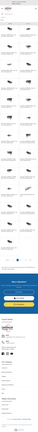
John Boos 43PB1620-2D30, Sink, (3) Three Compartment (9, 213)
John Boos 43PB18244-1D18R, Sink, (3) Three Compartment (27, 142)
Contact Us (19, 292)
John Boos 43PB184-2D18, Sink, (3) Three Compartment (9, 230)
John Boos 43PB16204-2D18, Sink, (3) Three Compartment (27, 213)
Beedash (4, 426)
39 (26, 260)
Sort (28, 23)
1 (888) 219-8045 (10, 343)
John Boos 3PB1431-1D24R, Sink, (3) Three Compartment (9, 142)
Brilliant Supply (27, 419)
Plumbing (3, 17)
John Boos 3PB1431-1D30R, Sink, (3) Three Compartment (9, 195)
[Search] (19, 14)
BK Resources (31, 267)
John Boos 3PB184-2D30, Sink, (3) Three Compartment (27, 230)
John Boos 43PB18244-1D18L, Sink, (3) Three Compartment (8, 159)
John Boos (4, 269)
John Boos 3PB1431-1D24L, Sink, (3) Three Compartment (28, 124)
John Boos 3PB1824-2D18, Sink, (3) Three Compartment (9, 53)
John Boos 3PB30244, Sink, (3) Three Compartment (8, 106)
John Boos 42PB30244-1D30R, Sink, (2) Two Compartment (8, 177)
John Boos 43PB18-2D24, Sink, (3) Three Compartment (8, 35)
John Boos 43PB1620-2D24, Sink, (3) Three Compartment (9, 88)
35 (17, 260)
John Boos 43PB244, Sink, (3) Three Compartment (8, 124)
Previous (7, 260)
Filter (10, 23)
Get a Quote (19, 298)
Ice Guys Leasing (17, 419)
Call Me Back (19, 304)
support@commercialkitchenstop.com (15, 337)
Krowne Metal (10, 269)
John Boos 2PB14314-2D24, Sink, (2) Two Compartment (28, 35)
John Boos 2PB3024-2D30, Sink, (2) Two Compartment (28, 53)
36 (20, 260)
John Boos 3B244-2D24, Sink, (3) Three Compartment (9, 71)
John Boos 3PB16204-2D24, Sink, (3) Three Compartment (28, 71)
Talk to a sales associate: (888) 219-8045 (19, 3)
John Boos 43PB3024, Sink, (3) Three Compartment (27, 88)
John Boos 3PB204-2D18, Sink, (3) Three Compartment (27, 177)
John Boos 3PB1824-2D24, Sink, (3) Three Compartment (9, 248)
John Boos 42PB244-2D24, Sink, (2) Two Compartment (28, 106)
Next (30, 260)
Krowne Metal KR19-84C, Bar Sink (27, 195)
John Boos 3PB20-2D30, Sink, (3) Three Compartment (28, 159)
